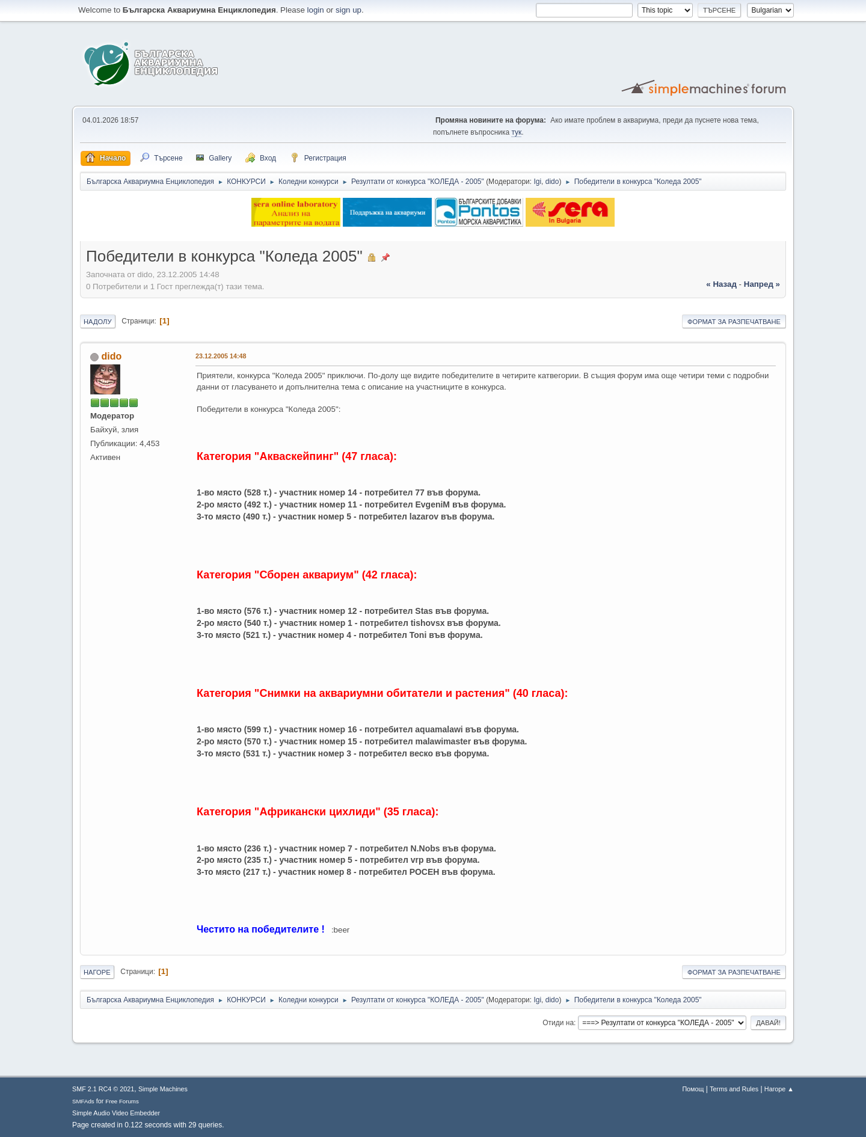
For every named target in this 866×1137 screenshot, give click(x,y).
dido (552, 181)
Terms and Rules (734, 1089)
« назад (721, 284)
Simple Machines (163, 1089)
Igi (537, 181)
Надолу (98, 321)
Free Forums (122, 1101)
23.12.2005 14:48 (221, 356)
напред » (762, 284)
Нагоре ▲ (779, 1089)
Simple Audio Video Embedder (116, 1113)
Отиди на (558, 1023)
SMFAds (83, 1101)
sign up (348, 9)
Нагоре (97, 972)
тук (516, 132)
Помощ (693, 1089)
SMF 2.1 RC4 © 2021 (103, 1089)
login (315, 9)
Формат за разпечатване (734, 321)
